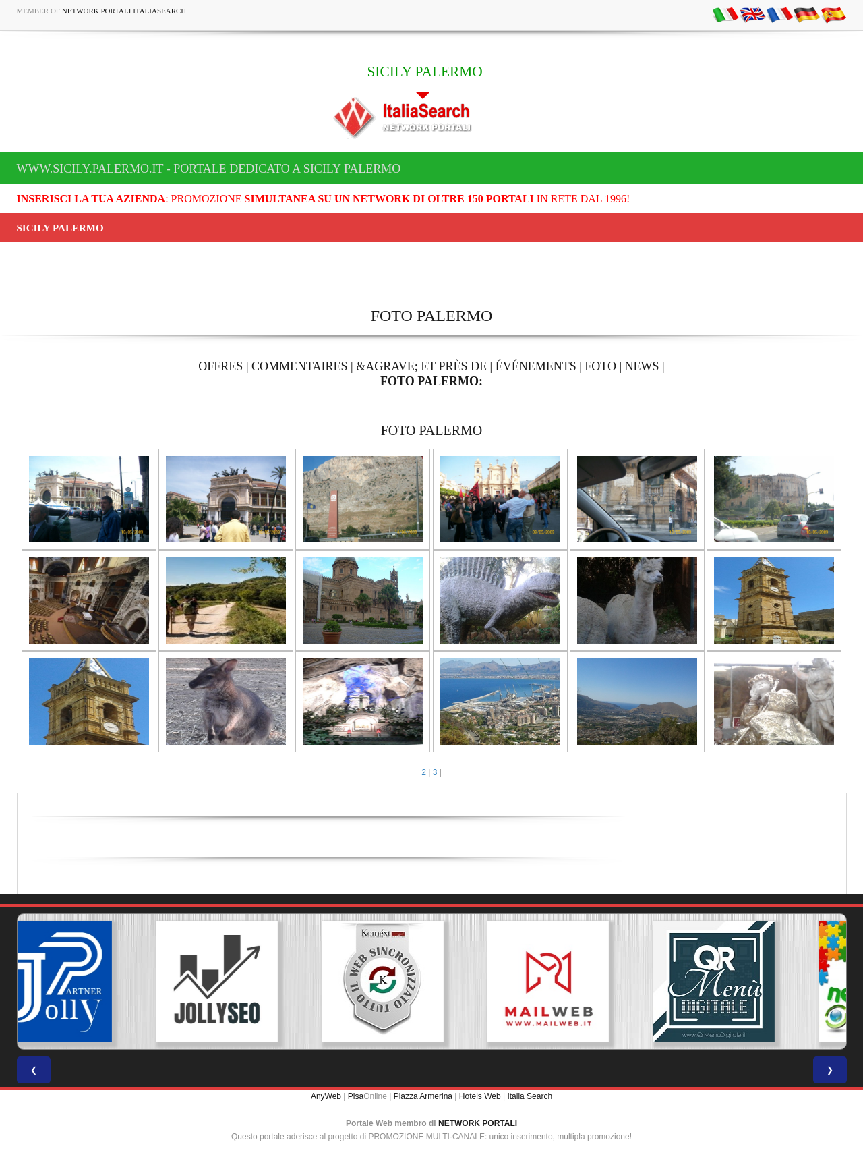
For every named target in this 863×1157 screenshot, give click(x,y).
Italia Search (529, 1096)
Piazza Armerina (423, 1096)
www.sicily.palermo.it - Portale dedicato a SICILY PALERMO (209, 168)
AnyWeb (326, 1096)
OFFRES (220, 366)
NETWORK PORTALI (477, 1123)
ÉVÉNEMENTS (536, 366)
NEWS (642, 366)
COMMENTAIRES (299, 366)
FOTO (600, 366)
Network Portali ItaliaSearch (124, 11)
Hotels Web (480, 1096)
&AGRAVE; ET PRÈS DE (421, 366)
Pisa (355, 1096)
